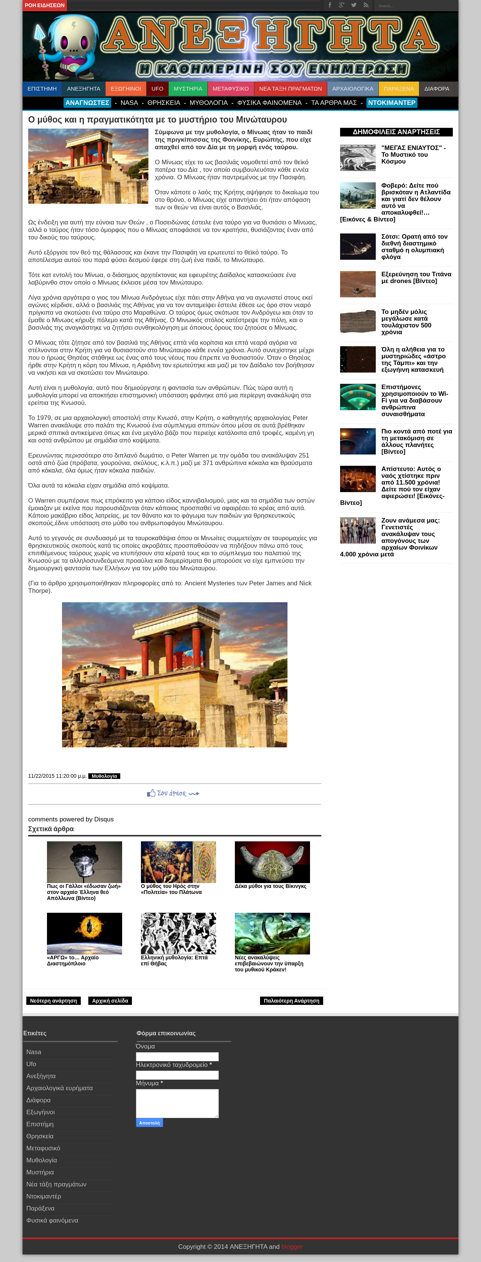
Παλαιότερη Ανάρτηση (291, 1001)
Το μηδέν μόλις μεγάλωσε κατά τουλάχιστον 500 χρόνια (406, 322)
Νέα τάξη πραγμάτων (56, 1184)
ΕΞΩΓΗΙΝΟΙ (126, 88)
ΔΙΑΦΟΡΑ (436, 88)
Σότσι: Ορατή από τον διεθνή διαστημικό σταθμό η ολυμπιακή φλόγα (414, 247)
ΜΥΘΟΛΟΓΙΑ (209, 102)
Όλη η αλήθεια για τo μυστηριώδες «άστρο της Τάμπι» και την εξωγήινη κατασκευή (413, 359)
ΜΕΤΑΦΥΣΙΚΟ (231, 88)
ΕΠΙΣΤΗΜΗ (42, 88)
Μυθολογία (104, 776)
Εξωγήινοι (40, 1112)
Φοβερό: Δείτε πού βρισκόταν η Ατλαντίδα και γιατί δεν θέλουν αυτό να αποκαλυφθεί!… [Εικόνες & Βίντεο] (395, 202)
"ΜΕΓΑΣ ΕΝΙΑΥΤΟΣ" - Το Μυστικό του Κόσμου (413, 154)
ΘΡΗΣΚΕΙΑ (164, 102)
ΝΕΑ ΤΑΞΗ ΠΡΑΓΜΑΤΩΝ (290, 88)
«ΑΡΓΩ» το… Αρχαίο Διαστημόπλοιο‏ (73, 960)
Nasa (33, 1052)
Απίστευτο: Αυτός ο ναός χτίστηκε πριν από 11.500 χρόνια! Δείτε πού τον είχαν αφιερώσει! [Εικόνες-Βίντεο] (392, 485)
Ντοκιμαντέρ (43, 1196)
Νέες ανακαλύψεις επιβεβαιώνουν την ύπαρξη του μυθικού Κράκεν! (269, 963)
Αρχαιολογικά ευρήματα (59, 1088)
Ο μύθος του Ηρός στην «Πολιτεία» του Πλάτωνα (171, 889)
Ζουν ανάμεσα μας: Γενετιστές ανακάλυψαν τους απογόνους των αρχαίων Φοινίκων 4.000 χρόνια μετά (390, 537)
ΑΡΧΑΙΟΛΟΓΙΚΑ (352, 88)
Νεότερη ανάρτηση (53, 1001)
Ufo (31, 1064)
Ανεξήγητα (41, 1076)
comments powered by (71, 819)
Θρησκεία (40, 1136)
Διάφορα (38, 1100)
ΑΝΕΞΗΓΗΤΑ (84, 88)
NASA (129, 102)
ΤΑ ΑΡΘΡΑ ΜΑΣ (334, 102)
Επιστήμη (40, 1124)
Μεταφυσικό (43, 1148)
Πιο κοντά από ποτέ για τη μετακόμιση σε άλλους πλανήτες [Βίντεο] (416, 441)
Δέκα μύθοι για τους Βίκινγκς (271, 886)
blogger (292, 1246)
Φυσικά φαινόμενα (52, 1220)
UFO (157, 88)
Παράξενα (40, 1208)
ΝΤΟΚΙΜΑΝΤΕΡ (392, 102)
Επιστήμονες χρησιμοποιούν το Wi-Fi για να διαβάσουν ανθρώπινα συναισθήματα (414, 400)
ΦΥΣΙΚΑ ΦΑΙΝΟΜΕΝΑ (269, 102)
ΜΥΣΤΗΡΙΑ (188, 88)
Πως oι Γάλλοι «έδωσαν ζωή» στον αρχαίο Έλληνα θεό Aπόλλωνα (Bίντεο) (84, 892)
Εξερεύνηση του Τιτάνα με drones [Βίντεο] (416, 278)
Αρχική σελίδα (110, 1001)
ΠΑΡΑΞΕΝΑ (399, 88)
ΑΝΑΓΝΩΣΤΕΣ (87, 102)
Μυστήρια (40, 1172)
